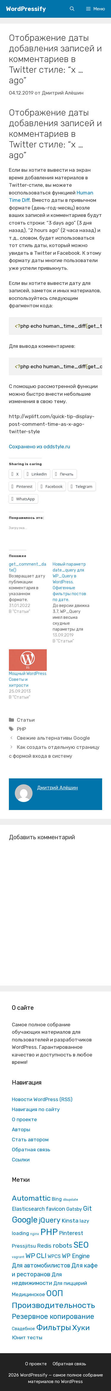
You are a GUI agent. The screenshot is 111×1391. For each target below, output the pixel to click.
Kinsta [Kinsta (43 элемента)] (70, 1220)
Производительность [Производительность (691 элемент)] (53, 1305)
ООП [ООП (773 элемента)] (54, 1293)
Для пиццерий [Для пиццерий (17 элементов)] (70, 1283)
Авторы (21, 1129)
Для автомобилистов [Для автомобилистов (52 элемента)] (41, 1265)
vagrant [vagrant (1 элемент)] (18, 1257)
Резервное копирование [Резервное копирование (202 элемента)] (53, 1316)
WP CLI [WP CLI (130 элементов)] (35, 1256)
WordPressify (26, 8)
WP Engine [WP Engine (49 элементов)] (76, 1256)
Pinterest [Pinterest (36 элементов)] (71, 1233)
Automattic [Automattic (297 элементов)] (31, 1198)
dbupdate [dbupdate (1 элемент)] (70, 1200)
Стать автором (30, 1139)
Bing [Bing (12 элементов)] (57, 1199)
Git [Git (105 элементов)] (87, 1208)
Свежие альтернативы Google (53, 738)
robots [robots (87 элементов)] (62, 1245)
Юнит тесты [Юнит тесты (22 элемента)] (27, 1337)
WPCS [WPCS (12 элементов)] (54, 1256)
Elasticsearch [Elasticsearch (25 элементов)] (28, 1209)
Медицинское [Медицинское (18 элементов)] (28, 1294)
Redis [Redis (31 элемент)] (44, 1246)
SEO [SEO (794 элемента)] (81, 1245)
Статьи (26, 720)
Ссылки (21, 1160)
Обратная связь (31, 1150)
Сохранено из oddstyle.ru (39, 446)
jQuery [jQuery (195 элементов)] (49, 1220)
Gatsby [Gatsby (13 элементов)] (74, 1209)
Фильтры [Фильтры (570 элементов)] (53, 1327)
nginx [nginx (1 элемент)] (34, 1234)
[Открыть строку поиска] (72, 9)
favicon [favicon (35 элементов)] (55, 1208)
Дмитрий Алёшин (57, 788)
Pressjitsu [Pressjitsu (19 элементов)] (24, 1246)
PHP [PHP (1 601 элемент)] (49, 1232)
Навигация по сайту (36, 1109)
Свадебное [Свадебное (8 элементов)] (23, 1328)
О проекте (24, 1119)
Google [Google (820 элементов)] (25, 1220)
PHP (21, 729)
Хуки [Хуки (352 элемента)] (81, 1327)
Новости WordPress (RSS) (42, 1099)
